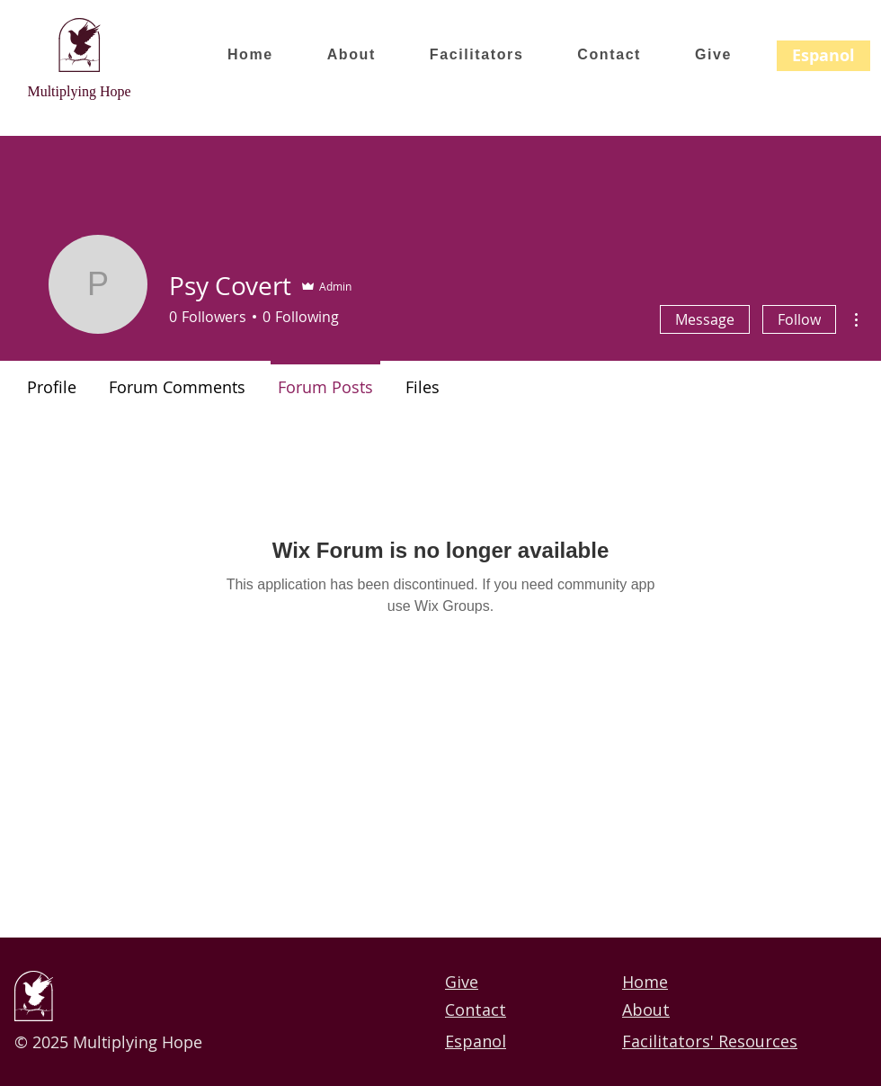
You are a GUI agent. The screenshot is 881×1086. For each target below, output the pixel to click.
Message (704, 319)
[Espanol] (823, 55)
